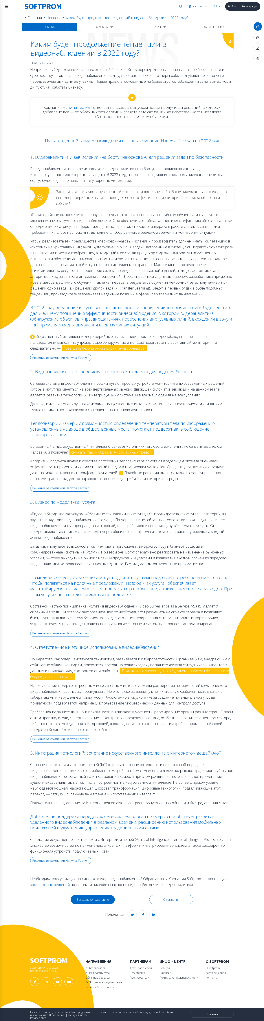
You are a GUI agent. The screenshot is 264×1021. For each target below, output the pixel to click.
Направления (98, 962)
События (49, 27)
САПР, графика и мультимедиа (103, 982)
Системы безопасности (99, 987)
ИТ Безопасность (96, 968)
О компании (104, 27)
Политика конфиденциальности (179, 977)
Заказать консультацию (93, 900)
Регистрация (249, 6)
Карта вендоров (214, 27)
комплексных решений (50, 884)
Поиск (180, 6)
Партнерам (140, 962)
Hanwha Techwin (77, 107)
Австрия (197, 6)
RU (215, 6)
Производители (139, 977)
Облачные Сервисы (97, 977)
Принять (212, 1014)
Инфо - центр (173, 962)
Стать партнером (141, 968)
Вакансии (159, 27)
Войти (232, 6)
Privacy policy (38, 1018)
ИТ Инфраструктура (97, 973)
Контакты (211, 977)
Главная (35, 17)
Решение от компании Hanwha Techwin (60, 358)
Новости (54, 17)
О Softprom (217, 962)
